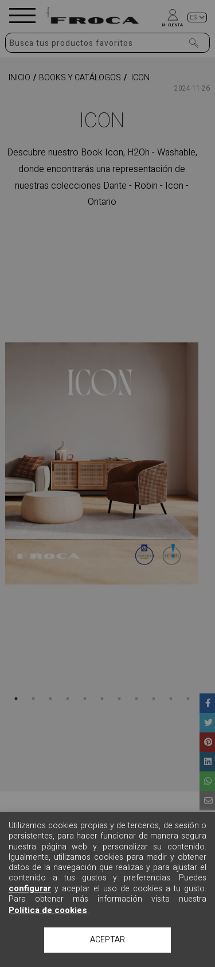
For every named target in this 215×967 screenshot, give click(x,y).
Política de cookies (48, 910)
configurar (30, 888)
